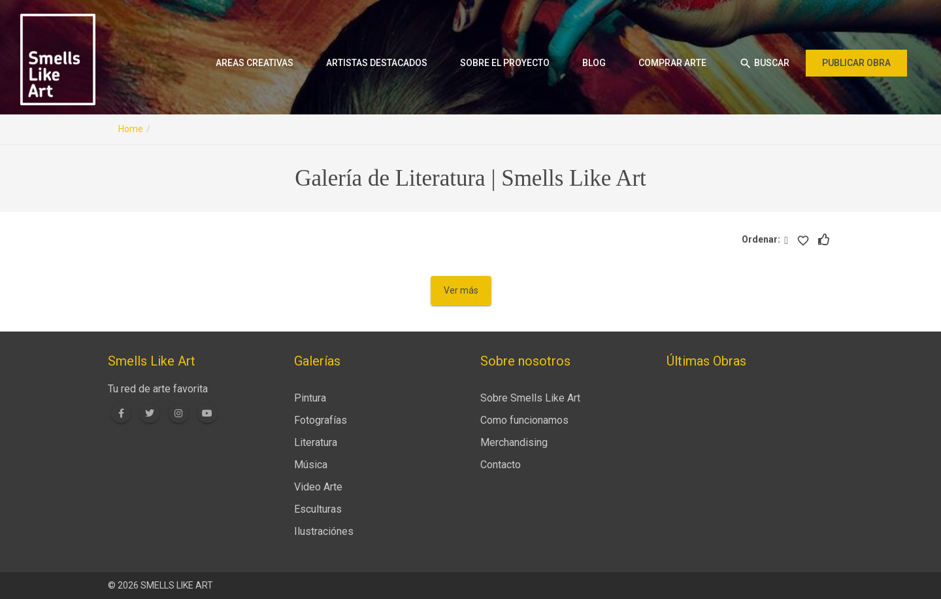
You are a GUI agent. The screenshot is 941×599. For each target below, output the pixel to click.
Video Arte (318, 487)
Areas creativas (254, 63)
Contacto (500, 464)
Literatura (315, 442)
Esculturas (318, 509)
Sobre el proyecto (505, 63)
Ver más (461, 290)
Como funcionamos (524, 420)
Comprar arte (672, 63)
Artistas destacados (376, 63)
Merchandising (514, 442)
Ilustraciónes (324, 531)
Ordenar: (763, 239)
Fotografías (320, 420)
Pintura (310, 398)
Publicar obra (856, 63)
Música (310, 464)
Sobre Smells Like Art (530, 398)
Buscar (764, 63)
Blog (594, 63)
